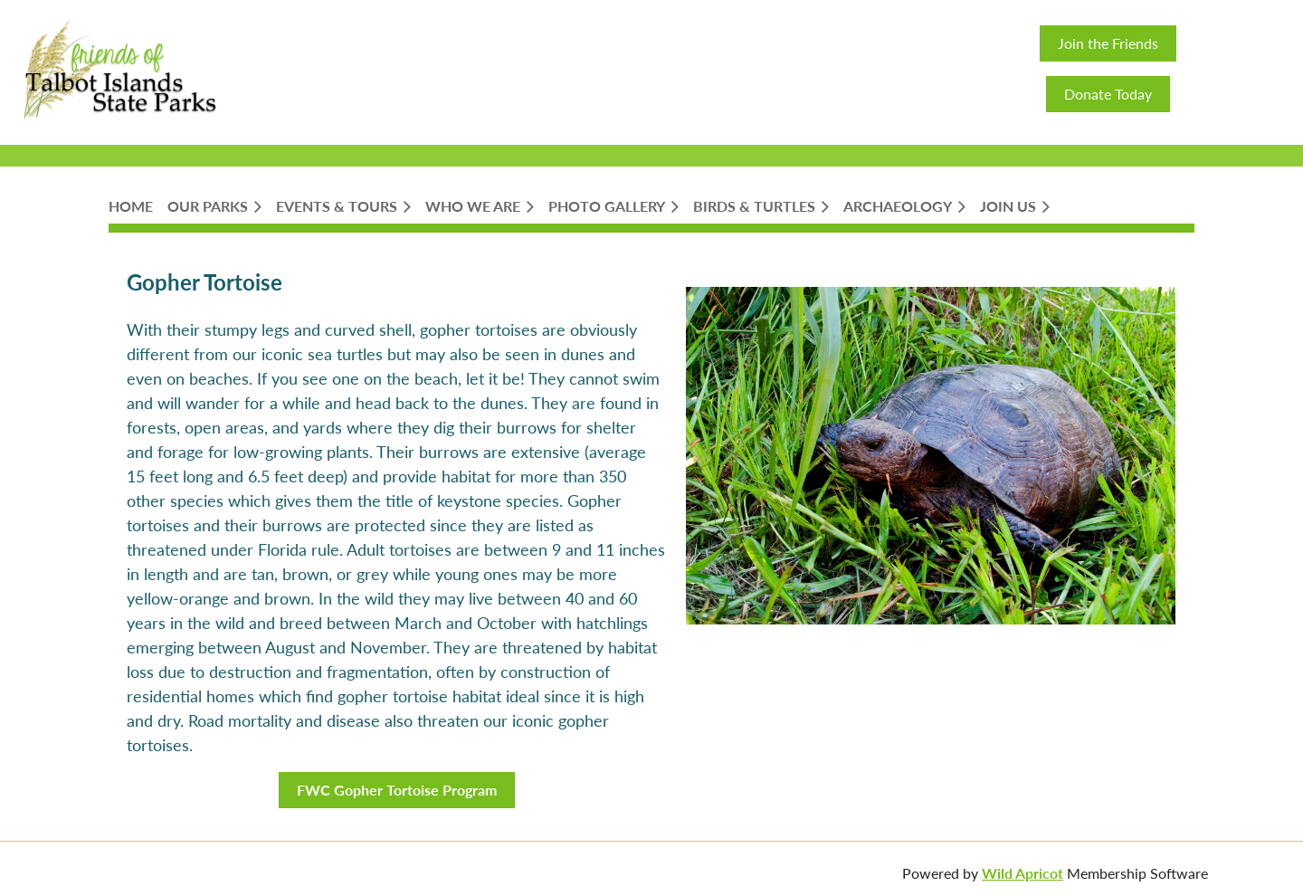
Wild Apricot (1022, 873)
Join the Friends (1108, 43)
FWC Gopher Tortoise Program (397, 789)
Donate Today (1108, 93)
